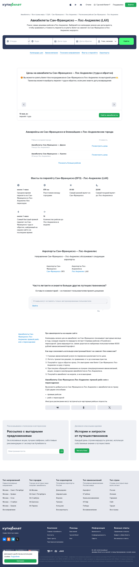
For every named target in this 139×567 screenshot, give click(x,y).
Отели (88, 5)
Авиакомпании (51, 53)
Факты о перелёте (90, 53)
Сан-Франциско (54, 271)
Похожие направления (70, 53)
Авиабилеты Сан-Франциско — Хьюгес (48, 153)
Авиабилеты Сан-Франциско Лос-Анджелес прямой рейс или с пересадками (28, 338)
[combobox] (17, 41)
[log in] (130, 5)
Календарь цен (36, 53)
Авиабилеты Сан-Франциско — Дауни (48, 145)
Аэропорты (104, 53)
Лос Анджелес (78, 271)
